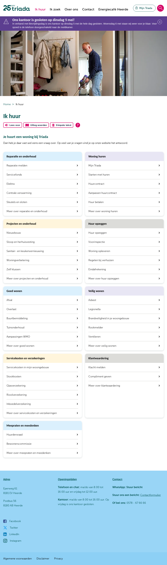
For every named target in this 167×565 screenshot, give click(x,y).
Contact (88, 9)
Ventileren (94, 336)
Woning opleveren (99, 251)
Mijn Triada (94, 165)
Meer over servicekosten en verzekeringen (32, 413)
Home (7, 104)
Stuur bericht (134, 487)
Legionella (94, 309)
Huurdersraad (15, 434)
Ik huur (40, 9)
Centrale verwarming (19, 193)
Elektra (11, 183)
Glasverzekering (16, 385)
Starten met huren (99, 174)
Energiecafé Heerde (113, 9)
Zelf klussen (13, 269)
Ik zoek (55, 9)
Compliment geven (99, 376)
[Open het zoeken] (160, 8)
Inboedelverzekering (19, 404)
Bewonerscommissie (19, 443)
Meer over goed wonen (20, 345)
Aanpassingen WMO (18, 336)
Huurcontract (96, 183)
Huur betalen (96, 202)
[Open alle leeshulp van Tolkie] (78, 125)
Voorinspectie (96, 242)
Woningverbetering (18, 260)
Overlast (11, 309)
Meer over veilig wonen (102, 345)
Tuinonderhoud (15, 327)
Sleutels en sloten (17, 202)
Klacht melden (96, 367)
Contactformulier (150, 495)
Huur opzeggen (97, 232)
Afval (9, 300)
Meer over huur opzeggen (103, 278)
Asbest (92, 300)
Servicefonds (14, 174)
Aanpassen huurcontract (102, 193)
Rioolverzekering (17, 394)
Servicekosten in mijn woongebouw (28, 367)
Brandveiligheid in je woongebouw (108, 318)
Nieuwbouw (14, 232)
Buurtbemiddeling (17, 318)
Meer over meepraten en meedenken (29, 453)
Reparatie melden (17, 165)
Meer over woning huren (103, 211)
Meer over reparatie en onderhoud (27, 211)
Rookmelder (95, 327)
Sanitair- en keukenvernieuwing (25, 251)
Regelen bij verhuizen (101, 260)
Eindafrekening (97, 269)
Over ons (71, 9)
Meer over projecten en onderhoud (27, 278)
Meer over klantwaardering (104, 385)
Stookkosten (14, 376)
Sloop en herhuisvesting (21, 242)
